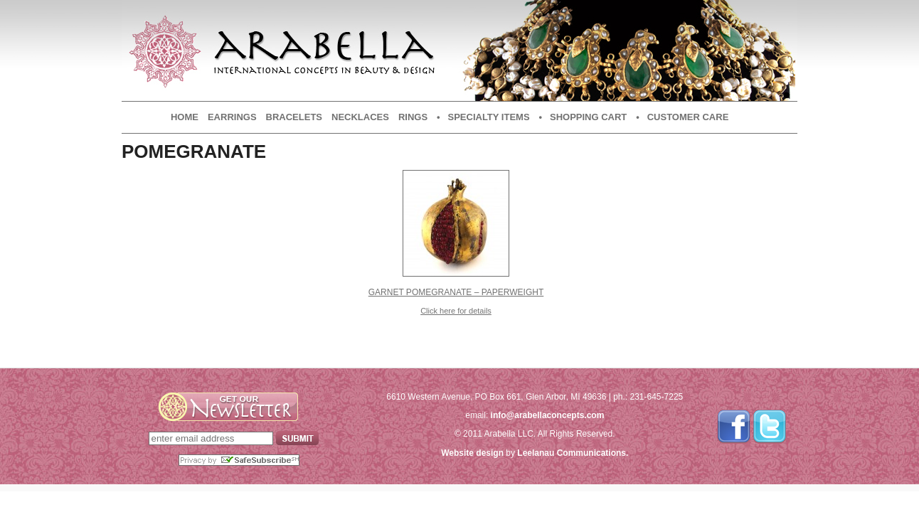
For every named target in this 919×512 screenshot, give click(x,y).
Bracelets (294, 117)
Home (184, 117)
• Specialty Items (483, 117)
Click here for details (456, 310)
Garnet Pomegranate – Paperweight (456, 292)
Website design (472, 453)
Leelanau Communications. (572, 453)
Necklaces (360, 117)
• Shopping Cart (583, 117)
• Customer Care (682, 117)
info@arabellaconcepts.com (548, 415)
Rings (412, 117)
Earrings (232, 117)
